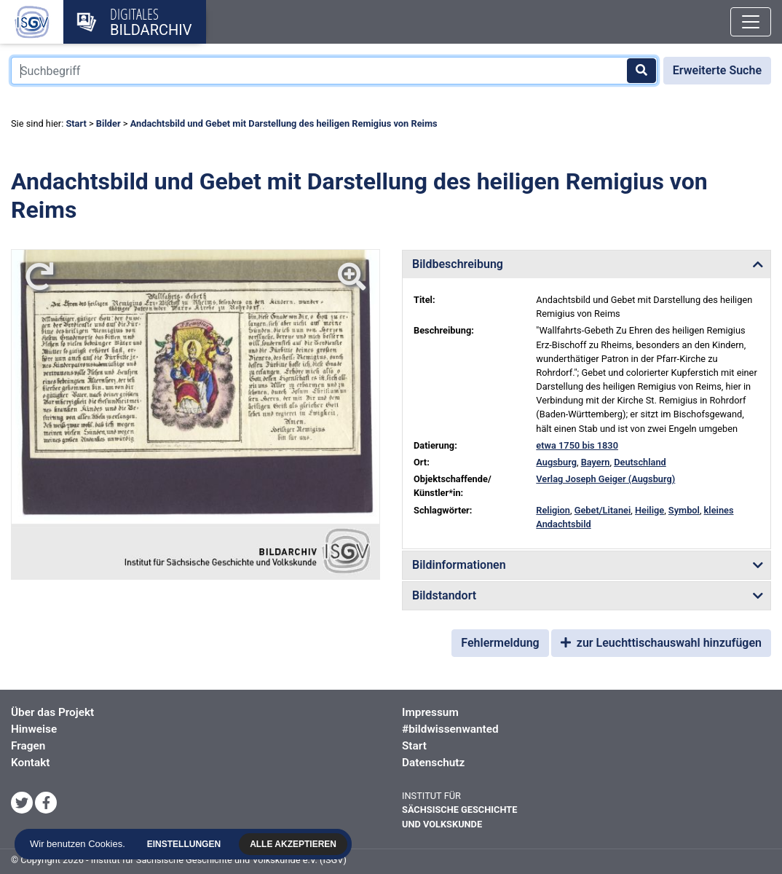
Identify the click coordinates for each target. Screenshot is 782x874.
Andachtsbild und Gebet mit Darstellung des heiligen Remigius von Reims (284, 123)
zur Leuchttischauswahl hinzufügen (661, 643)
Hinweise (34, 729)
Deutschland (640, 462)
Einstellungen (186, 844)
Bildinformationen (459, 565)
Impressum (430, 712)
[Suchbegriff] (334, 70)
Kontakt (30, 762)
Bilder (108, 123)
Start (76, 123)
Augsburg (556, 462)
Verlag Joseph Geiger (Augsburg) (605, 478)
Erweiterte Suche (717, 70)
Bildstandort (444, 595)
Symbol (684, 510)
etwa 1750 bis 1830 (577, 445)
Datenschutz (433, 762)
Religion (553, 510)
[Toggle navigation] (750, 21)
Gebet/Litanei (602, 510)
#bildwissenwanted (450, 729)
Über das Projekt (52, 712)
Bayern (595, 462)
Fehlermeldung (500, 643)
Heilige (649, 510)
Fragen (28, 745)
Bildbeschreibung (457, 264)
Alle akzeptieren (295, 844)
